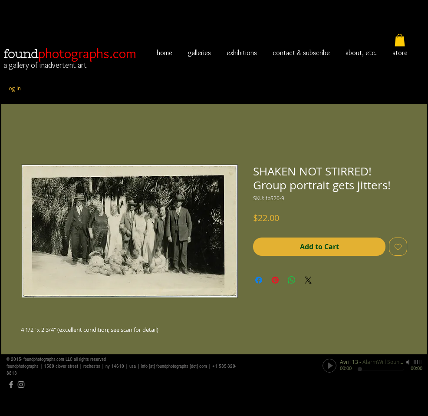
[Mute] (408, 362)
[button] (400, 40)
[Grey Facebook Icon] (11, 384)
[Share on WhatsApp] (291, 280)
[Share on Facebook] (259, 280)
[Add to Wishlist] (398, 247)
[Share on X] (308, 280)
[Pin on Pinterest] (275, 280)
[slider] (418, 362)
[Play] (329, 365)
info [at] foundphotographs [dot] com (174, 366)
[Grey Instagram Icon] (21, 384)
